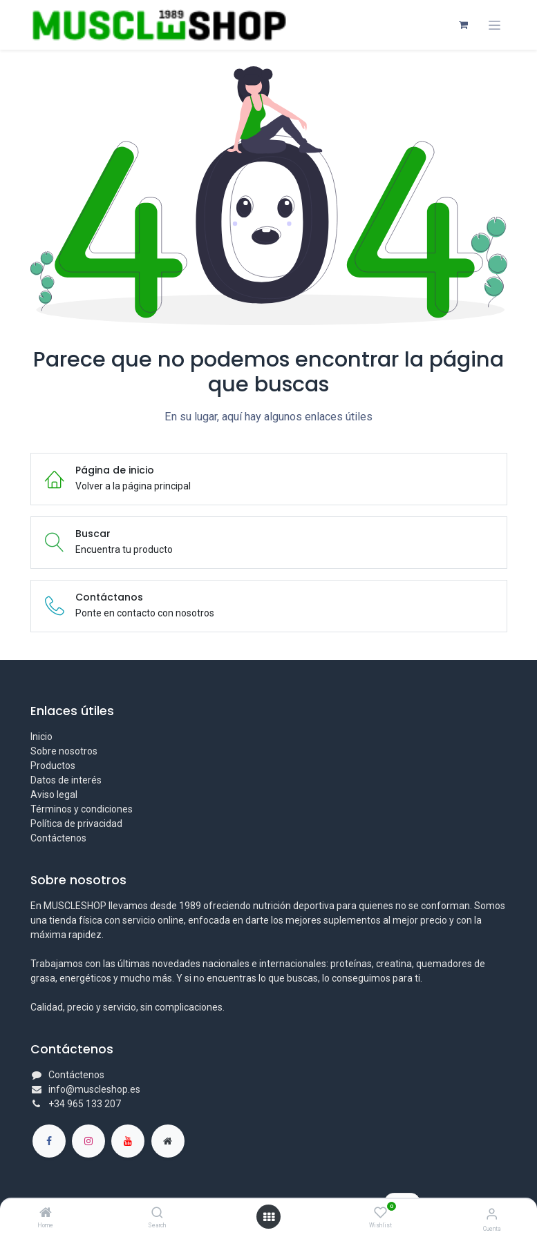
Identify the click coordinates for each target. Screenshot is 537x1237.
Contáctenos (58, 838)
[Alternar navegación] (494, 25)
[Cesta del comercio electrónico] (463, 24)
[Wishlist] (380, 1213)
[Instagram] (88, 1141)
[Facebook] (49, 1141)
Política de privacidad (76, 823)
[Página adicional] (168, 1141)
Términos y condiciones (81, 809)
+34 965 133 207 (84, 1103)
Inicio (41, 736)
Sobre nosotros (63, 751)
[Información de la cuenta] (491, 1214)
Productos (52, 765)
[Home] (45, 1213)
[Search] (157, 1213)
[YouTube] (127, 1141)
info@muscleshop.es (94, 1089)
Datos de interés (66, 780)
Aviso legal (53, 794)
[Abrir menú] (268, 1217)
